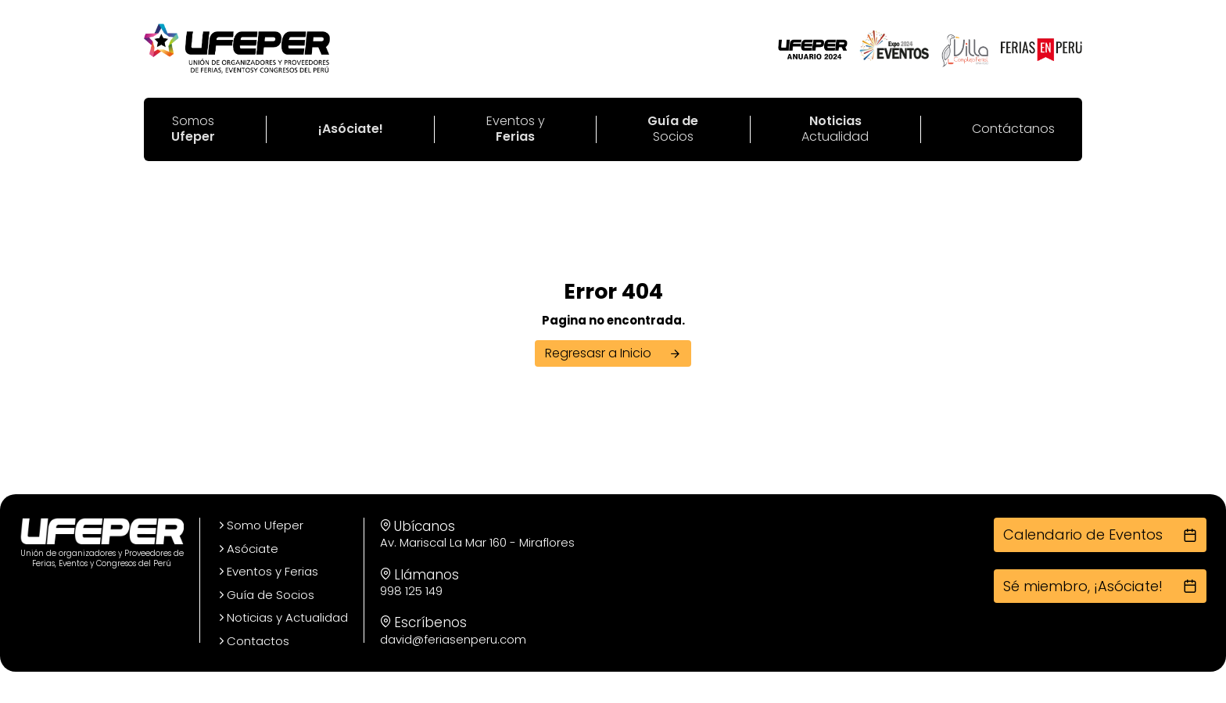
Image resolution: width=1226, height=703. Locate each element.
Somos (193, 129)
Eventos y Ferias (267, 571)
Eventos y (515, 129)
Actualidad (835, 129)
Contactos (252, 641)
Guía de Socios (265, 595)
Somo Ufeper (259, 525)
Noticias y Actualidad (282, 618)
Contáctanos (1013, 129)
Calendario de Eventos (1100, 534)
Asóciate (247, 549)
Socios (672, 129)
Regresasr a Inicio (613, 353)
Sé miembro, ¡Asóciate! (1100, 586)
